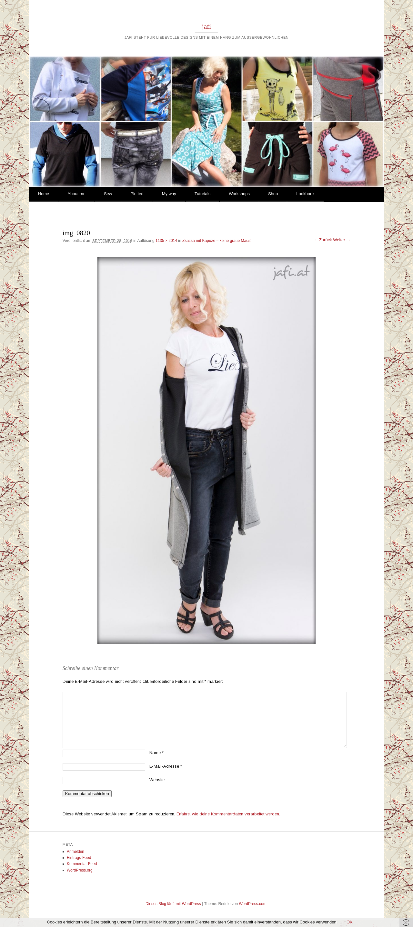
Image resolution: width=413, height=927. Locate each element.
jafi (206, 26)
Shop (273, 193)
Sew (108, 193)
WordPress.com (253, 904)
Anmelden (75, 851)
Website (157, 779)
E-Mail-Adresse (165, 766)
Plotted (136, 193)
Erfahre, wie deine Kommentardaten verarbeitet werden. (228, 814)
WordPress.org (80, 870)
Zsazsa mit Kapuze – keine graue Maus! (216, 240)
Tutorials (202, 193)
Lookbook (305, 193)
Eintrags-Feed (79, 857)
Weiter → (341, 239)
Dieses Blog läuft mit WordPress (173, 904)
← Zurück (323, 239)
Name (156, 752)
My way (169, 193)
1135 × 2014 (166, 240)
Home (43, 193)
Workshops (239, 193)
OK (350, 922)
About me (76, 193)
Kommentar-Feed (82, 864)
